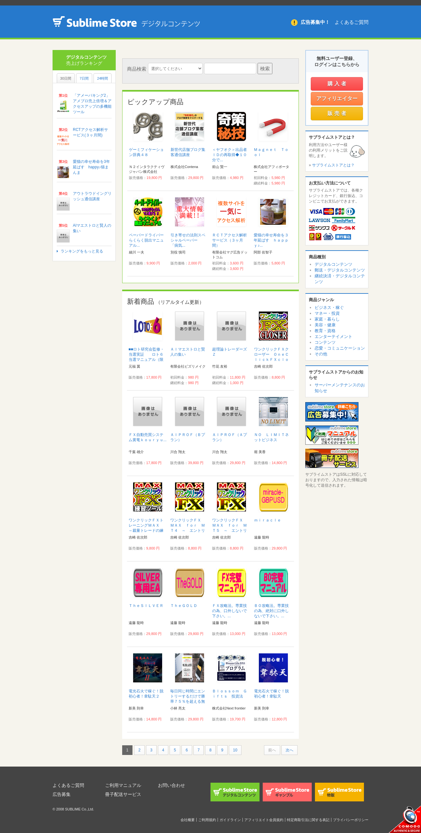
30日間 (65, 78)
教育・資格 (325, 330)
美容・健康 (325, 324)
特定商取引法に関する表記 (308, 820)
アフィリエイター (336, 98)
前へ (272, 750)
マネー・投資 (327, 313)
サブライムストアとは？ (333, 165)
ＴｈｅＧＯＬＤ (183, 605)
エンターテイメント (333, 336)
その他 (321, 354)
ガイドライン (230, 820)
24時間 (102, 78)
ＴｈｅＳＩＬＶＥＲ (146, 605)
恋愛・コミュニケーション (340, 348)
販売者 (338, 113)
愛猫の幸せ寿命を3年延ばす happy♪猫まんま (91, 167)
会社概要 (188, 820)
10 (235, 750)
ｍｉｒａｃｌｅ (267, 520)
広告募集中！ (315, 22)
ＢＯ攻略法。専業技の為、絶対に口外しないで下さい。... (271, 610)
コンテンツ (325, 342)
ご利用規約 (207, 820)
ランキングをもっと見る (82, 251)
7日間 (84, 78)
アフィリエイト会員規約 (263, 820)
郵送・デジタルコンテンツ (340, 270)
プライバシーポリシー (350, 820)
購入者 (338, 83)
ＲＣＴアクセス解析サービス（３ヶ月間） (229, 240)
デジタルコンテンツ (333, 264)
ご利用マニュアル (123, 785)
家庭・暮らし (327, 319)
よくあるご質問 (351, 22)
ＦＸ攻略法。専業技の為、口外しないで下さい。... (229, 610)
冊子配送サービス (123, 794)
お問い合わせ (171, 785)
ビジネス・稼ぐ (329, 307)
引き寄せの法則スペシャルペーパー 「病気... (188, 240)
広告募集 (62, 794)
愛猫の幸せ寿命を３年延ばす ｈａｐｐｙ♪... (271, 240)
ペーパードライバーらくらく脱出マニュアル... (146, 240)
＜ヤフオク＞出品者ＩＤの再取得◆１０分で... (229, 154)
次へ (289, 750)
